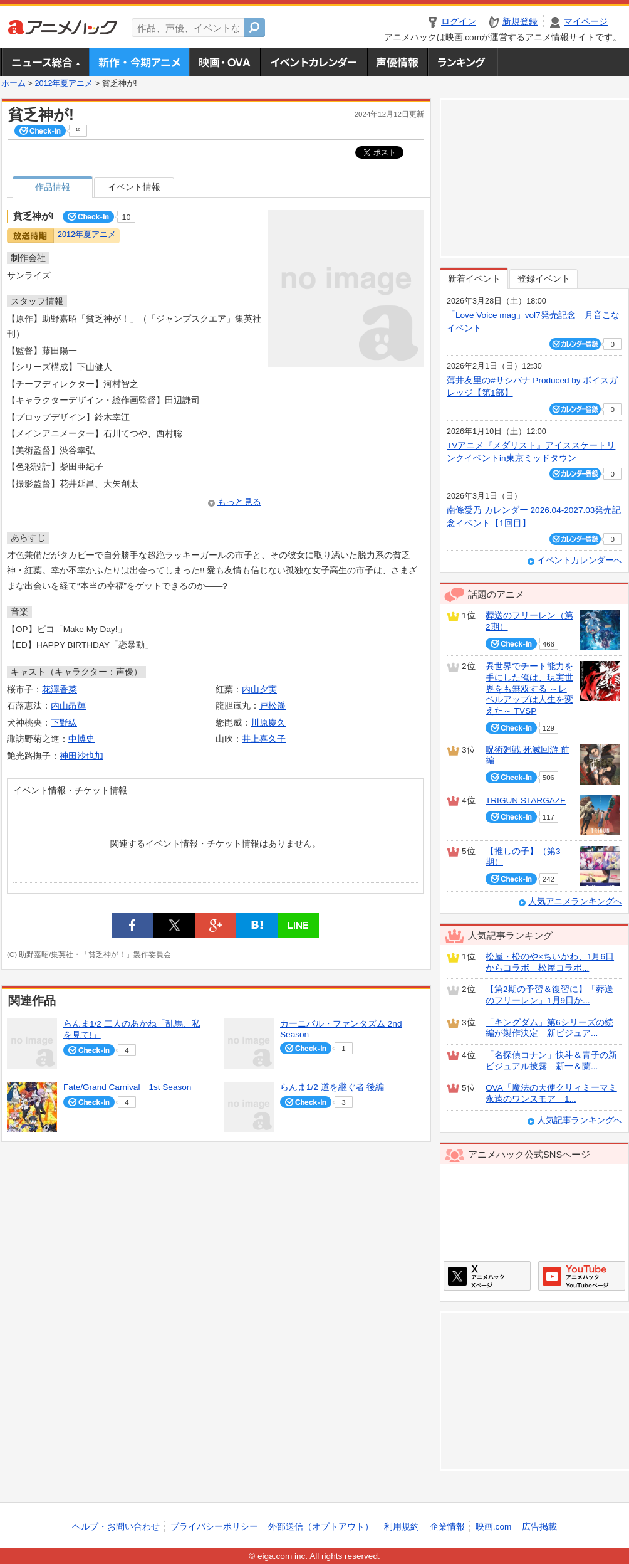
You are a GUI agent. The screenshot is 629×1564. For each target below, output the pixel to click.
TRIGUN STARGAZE (526, 800)
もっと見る (239, 502)
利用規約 (401, 1526)
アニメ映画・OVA (224, 62)
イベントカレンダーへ (579, 560)
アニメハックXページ (487, 1276)
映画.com (493, 1526)
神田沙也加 (81, 756)
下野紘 (64, 722)
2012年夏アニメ (63, 83)
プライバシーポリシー (214, 1526)
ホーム (13, 83)
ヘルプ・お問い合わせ (116, 1526)
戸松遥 (272, 706)
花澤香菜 (59, 689)
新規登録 (520, 21)
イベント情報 (134, 187)
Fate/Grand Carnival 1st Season (127, 1087)
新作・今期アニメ (139, 62)
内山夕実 (259, 689)
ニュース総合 (45, 62)
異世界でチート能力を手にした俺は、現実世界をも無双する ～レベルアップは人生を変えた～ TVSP (529, 689)
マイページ (586, 21)
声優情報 (397, 62)
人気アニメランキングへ (575, 901)
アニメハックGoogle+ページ (581, 1276)
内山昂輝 (68, 706)
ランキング (462, 62)
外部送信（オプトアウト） (320, 1526)
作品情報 (52, 187)
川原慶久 (268, 722)
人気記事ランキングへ (579, 1120)
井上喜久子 (264, 739)
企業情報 (447, 1526)
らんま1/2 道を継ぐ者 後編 (332, 1087)
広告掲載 (539, 1526)
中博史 (81, 739)
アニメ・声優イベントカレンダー (313, 62)
